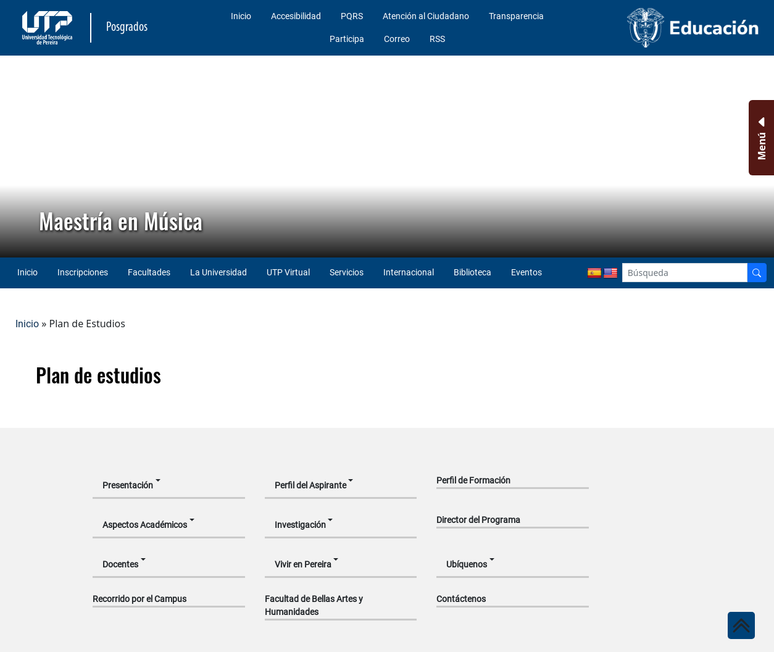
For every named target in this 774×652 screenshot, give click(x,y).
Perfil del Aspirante (310, 485)
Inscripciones (82, 272)
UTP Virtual (288, 272)
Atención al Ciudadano (426, 16)
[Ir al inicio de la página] (741, 625)
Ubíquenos (466, 564)
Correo (397, 39)
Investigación (300, 525)
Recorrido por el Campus (139, 599)
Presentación (127, 485)
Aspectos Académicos (144, 525)
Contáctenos (461, 599)
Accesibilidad (296, 16)
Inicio (241, 16)
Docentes (120, 564)
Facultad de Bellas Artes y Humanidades (314, 605)
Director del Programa (478, 520)
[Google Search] (684, 272)
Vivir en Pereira (303, 564)
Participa (347, 39)
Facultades (149, 272)
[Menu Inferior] (760, 138)
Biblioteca (472, 272)
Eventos (526, 272)
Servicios (347, 272)
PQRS (352, 16)
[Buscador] (757, 272)
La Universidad (218, 272)
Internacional (408, 272)
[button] (19, 156)
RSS (437, 39)
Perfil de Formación (473, 480)
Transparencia (516, 16)
